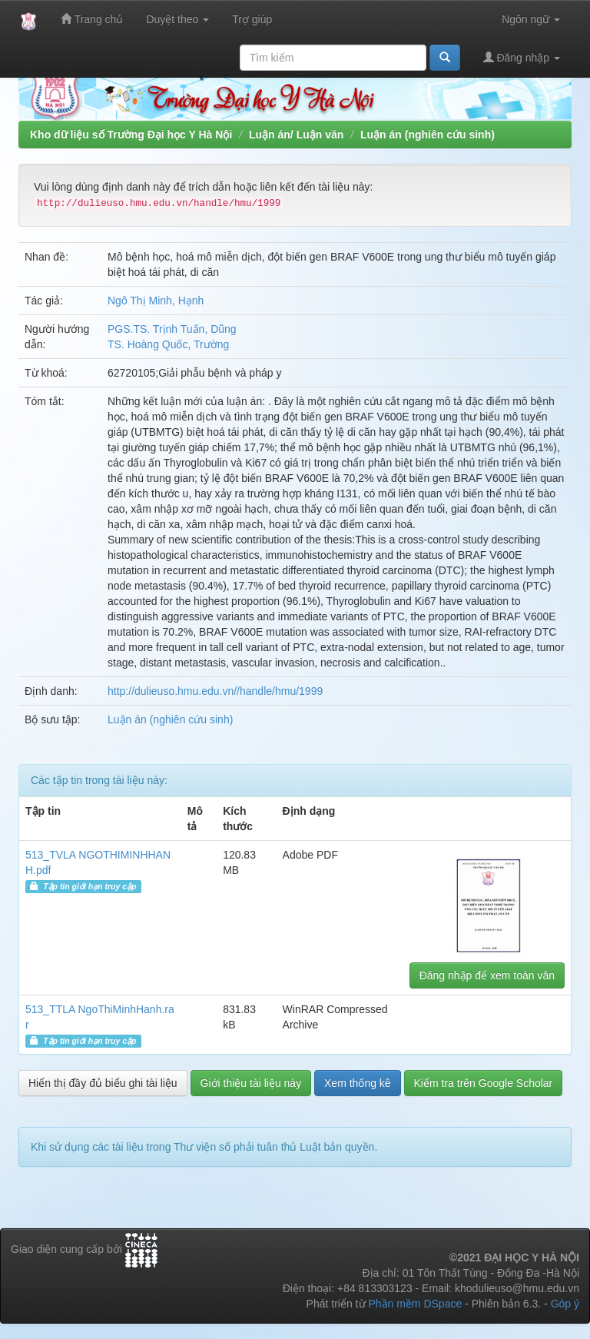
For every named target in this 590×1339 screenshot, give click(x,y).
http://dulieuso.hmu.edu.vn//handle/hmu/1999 (215, 691)
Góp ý (565, 1303)
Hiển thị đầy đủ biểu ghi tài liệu (102, 1083)
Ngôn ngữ (531, 19)
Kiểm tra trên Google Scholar (483, 1083)
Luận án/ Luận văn (296, 134)
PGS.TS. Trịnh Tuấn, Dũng (172, 329)
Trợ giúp (252, 19)
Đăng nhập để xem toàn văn (487, 975)
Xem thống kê (357, 1083)
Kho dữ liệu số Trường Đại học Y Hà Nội (131, 134)
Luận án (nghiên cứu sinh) (427, 134)
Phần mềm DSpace (415, 1303)
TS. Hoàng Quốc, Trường (168, 344)
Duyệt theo (177, 19)
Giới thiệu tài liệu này (251, 1083)
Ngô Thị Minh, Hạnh (156, 300)
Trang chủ (92, 18)
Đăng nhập (522, 57)
